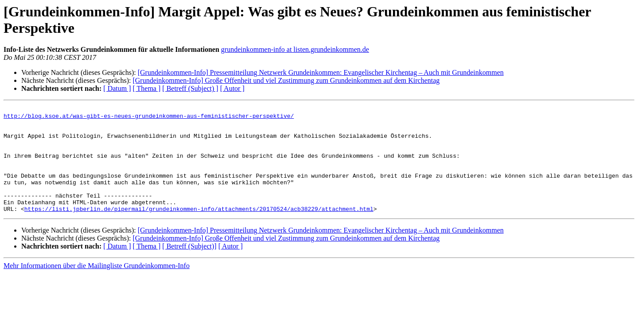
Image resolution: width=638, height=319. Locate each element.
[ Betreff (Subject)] (189, 267)
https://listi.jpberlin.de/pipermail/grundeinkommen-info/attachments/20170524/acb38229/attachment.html (198, 230)
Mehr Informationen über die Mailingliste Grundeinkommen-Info (97, 287)
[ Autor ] (232, 88)
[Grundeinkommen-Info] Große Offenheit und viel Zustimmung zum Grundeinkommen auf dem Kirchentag (286, 80)
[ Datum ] (117, 88)
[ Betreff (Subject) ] (190, 88)
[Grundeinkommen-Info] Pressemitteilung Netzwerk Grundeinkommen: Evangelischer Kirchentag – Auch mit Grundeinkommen (321, 72)
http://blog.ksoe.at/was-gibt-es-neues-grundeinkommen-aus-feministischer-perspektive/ (149, 118)
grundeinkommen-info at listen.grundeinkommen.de (295, 49)
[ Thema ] (147, 88)
